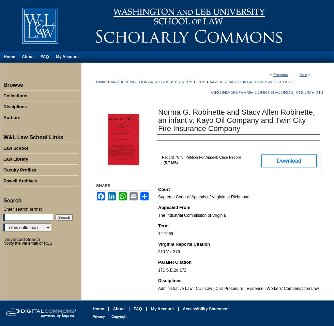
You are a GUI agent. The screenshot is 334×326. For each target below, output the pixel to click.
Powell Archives (20, 180)
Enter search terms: (22, 209)
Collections (15, 95)
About (119, 309)
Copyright (119, 317)
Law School (15, 148)
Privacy (99, 317)
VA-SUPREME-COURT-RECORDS (140, 82)
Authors (11, 117)
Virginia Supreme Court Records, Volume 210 (267, 92)
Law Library (15, 159)
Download (289, 161)
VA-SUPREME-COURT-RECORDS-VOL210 (247, 82)
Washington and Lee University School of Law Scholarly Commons (208, 25)
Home (101, 82)
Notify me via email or (27, 243)
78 (290, 82)
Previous (280, 74)
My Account (162, 309)
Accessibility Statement (206, 309)
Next (303, 74)
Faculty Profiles (19, 170)
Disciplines (15, 106)
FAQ (138, 309)
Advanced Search (22, 239)
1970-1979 (183, 82)
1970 (201, 82)
